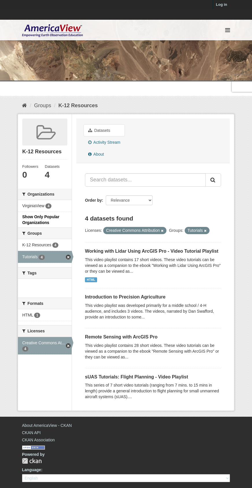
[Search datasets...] (145, 180)
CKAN (32, 461)
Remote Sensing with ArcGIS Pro (121, 336)
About (96, 154)
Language (31, 469)
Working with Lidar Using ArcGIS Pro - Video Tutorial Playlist (151, 251)
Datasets (99, 130)
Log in (221, 4)
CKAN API (31, 432)
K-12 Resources (78, 105)
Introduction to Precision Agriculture (125, 296)
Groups (42, 105)
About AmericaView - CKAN (47, 425)
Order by (93, 200)
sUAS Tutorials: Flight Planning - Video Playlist (136, 376)
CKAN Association (38, 440)
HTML (91, 279)
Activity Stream (104, 142)
